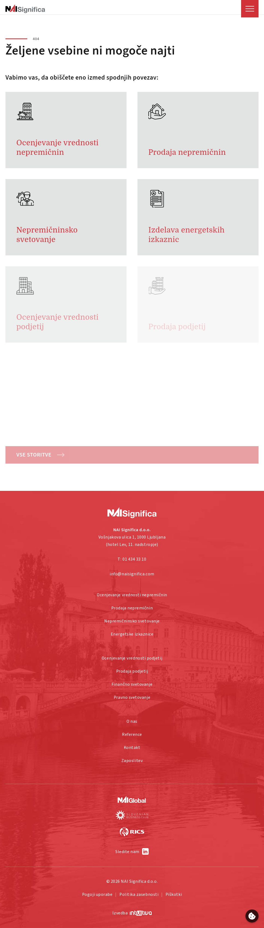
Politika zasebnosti (138, 894)
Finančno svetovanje (132, 684)
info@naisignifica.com (132, 574)
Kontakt (132, 748)
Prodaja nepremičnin (132, 608)
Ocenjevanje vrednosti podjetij (132, 658)
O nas (132, 721)
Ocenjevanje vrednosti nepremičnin (132, 595)
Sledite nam (127, 852)
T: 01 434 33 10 (132, 559)
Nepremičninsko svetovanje (132, 621)
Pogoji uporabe (97, 894)
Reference (132, 734)
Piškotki (174, 894)
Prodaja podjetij (132, 671)
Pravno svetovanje (132, 697)
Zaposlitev (132, 761)
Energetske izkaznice (132, 634)
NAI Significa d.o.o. (139, 881)
